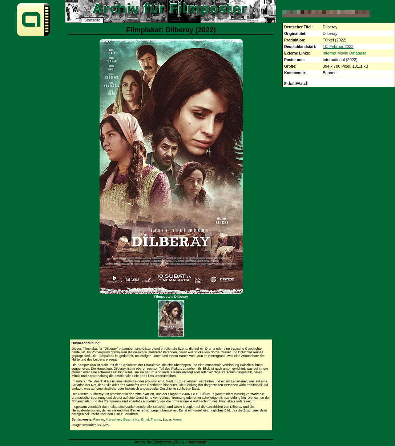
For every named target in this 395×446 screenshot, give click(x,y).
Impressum (197, 442)
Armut (177, 419)
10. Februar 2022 (338, 46)
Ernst (145, 419)
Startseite (92, 20)
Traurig (156, 419)
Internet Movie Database (344, 53)
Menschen (113, 419)
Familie (98, 419)
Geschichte (131, 419)
